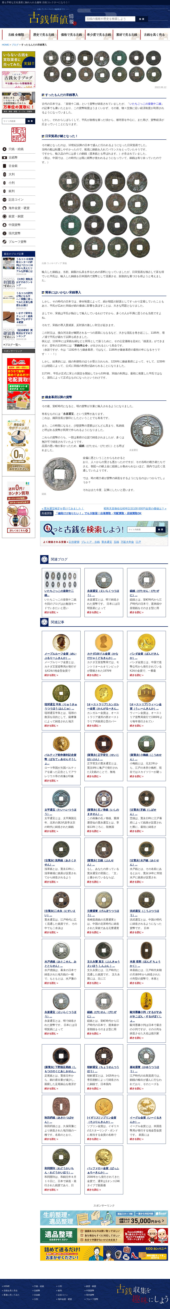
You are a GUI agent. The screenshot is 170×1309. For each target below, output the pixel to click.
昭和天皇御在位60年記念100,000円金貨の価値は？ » (135, 508)
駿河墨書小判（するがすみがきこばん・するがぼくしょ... (146, 1016)
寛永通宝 (106, 542)
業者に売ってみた (12, 1295)
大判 (12, 174)
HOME (7, 1286)
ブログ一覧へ (13, 344)
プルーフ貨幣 (18, 241)
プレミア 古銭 (90, 542)
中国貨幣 (15, 224)
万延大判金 (127, 542)
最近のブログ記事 (14, 253)
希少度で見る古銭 (99, 34)
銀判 (12, 191)
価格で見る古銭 (71, 34)
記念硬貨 (74, 542)
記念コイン (16, 199)
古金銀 (13, 165)
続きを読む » (51, 612)
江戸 (138, 542)
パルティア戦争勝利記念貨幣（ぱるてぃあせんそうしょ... (60, 759)
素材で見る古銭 (126, 34)
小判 (12, 182)
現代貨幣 (15, 233)
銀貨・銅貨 (16, 216)
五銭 (116, 542)
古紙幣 (13, 157)
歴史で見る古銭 (43, 34)
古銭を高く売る (154, 34)
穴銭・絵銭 (16, 149)
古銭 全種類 (16, 34)
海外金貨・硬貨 (19, 208)
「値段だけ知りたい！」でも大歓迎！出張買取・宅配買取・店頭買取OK (98, 513)
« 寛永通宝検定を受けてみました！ (63, 508)
